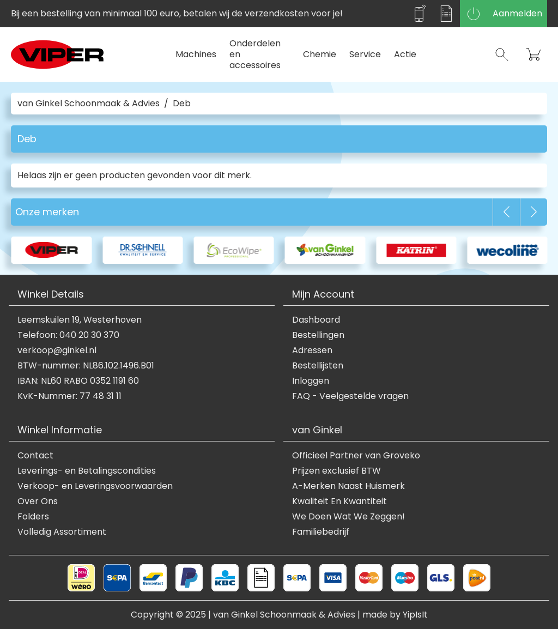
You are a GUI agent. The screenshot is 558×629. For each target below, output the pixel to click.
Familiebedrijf (320, 532)
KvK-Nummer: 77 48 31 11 (69, 396)
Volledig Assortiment (61, 532)
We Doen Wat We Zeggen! (348, 516)
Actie (405, 54)
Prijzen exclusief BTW (336, 470)
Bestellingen (318, 335)
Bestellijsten (317, 365)
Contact (35, 455)
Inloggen (310, 381)
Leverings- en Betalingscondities (86, 470)
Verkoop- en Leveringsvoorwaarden (95, 486)
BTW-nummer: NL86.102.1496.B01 (85, 365)
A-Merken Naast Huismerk (348, 486)
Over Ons (37, 501)
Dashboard (316, 319)
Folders (33, 516)
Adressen (312, 350)
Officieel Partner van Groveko (356, 455)
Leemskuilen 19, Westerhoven (79, 319)
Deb (182, 103)
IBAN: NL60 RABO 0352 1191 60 (78, 381)
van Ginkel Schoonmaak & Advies (88, 103)
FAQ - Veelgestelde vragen (350, 396)
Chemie (319, 54)
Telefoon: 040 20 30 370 (68, 335)
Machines (195, 54)
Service (365, 54)
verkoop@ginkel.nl (56, 350)
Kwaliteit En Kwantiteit (339, 501)
